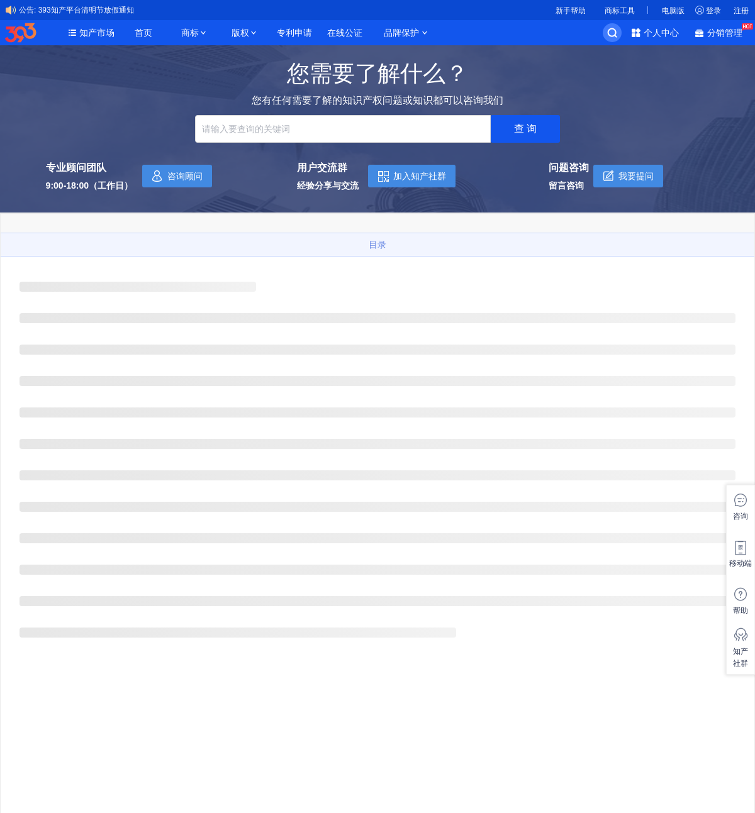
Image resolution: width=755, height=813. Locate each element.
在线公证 (344, 33)
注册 (741, 10)
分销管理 (728, 32)
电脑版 (673, 10)
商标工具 (620, 10)
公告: (27, 10)
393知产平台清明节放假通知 (86, 10)
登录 (713, 10)
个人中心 (661, 33)
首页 (143, 33)
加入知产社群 (419, 176)
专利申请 (294, 33)
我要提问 (636, 176)
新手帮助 (571, 10)
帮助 (740, 610)
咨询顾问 (185, 176)
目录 (377, 245)
